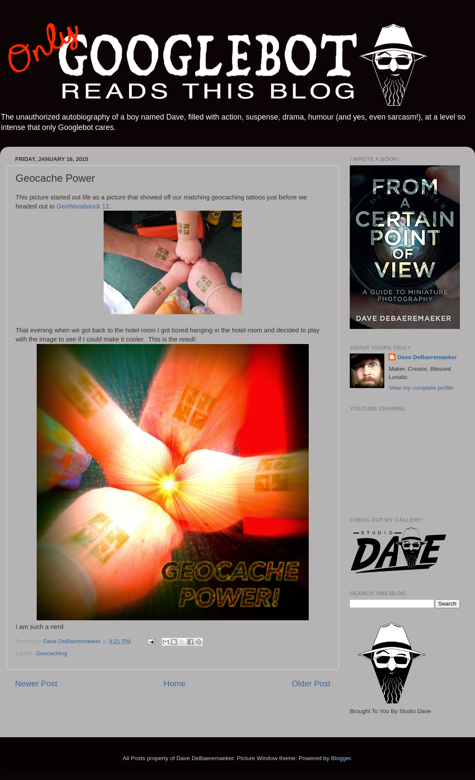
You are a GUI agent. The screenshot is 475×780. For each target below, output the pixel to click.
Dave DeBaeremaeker (427, 357)
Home (174, 683)
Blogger (341, 758)
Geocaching (51, 653)
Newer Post (36, 683)
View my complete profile (421, 388)
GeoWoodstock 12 (83, 206)
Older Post (311, 683)
